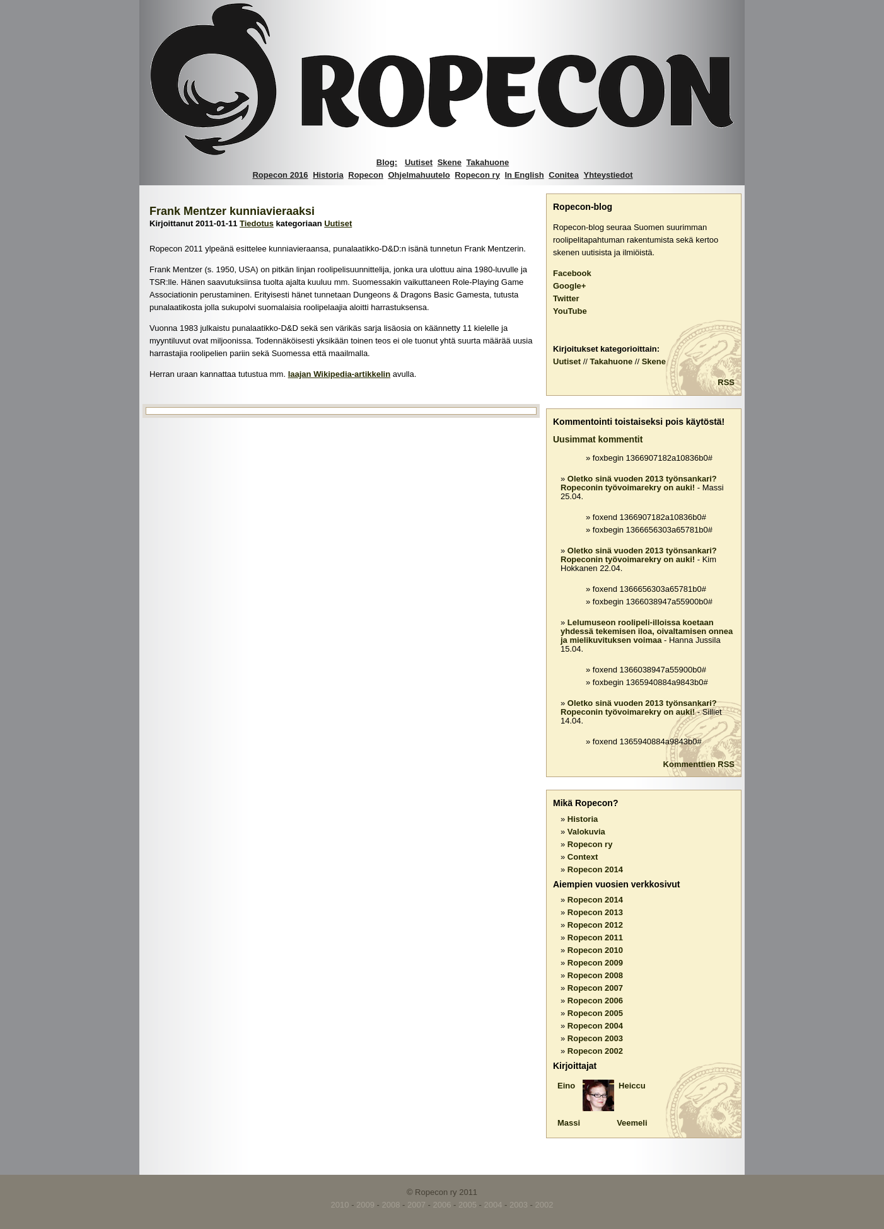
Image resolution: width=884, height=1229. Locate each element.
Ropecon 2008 (595, 975)
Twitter (566, 298)
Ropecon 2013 (595, 912)
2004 (493, 1204)
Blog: (386, 162)
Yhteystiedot (608, 175)
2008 (391, 1204)
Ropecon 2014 (595, 869)
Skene (450, 162)
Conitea (564, 175)
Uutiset (419, 162)
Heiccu (632, 1085)
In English (524, 175)
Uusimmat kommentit (598, 439)
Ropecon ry (477, 175)
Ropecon (365, 175)
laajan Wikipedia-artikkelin (339, 374)
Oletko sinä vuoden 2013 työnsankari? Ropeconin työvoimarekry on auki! (639, 483)
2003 (518, 1204)
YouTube (570, 311)
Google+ (569, 286)
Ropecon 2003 (595, 1038)
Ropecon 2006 (595, 1000)
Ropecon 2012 (595, 925)
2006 (442, 1204)
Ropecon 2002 (595, 1051)
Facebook (572, 273)
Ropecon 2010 (595, 950)
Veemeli (632, 1123)
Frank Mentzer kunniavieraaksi (232, 211)
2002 (544, 1204)
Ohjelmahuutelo (419, 175)
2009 (365, 1204)
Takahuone (488, 162)
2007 (416, 1204)
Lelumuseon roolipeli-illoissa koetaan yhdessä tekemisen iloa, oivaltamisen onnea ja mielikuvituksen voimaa (647, 631)
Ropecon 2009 (595, 962)
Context (582, 857)
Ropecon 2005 (595, 1013)
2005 (467, 1204)
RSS (726, 382)
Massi (568, 1123)
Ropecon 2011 (595, 937)
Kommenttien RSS (699, 764)
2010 (340, 1204)
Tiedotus (257, 223)
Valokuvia (586, 831)
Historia (328, 175)
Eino (566, 1085)
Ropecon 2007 (595, 988)
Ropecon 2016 (280, 175)
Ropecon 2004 (595, 1025)
